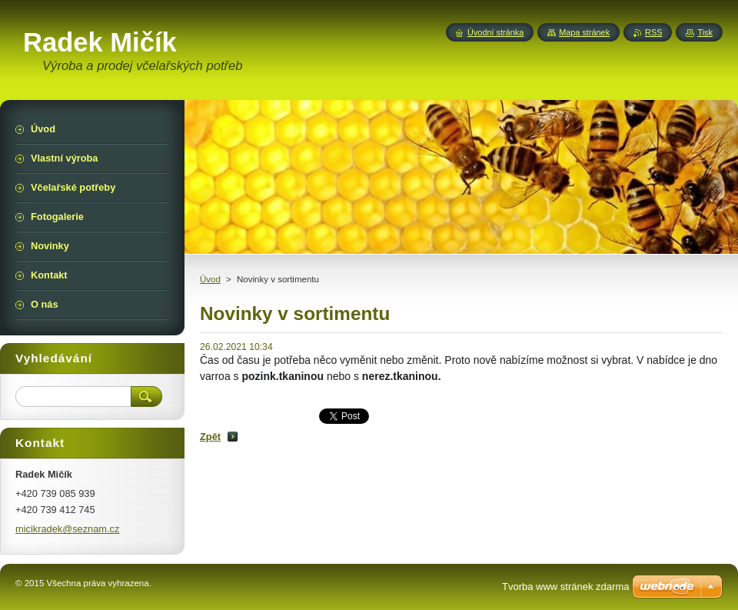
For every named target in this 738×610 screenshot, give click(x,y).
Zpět (210, 436)
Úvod (210, 279)
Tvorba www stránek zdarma (565, 586)
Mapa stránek (584, 32)
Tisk (705, 32)
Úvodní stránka (495, 32)
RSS (653, 32)
